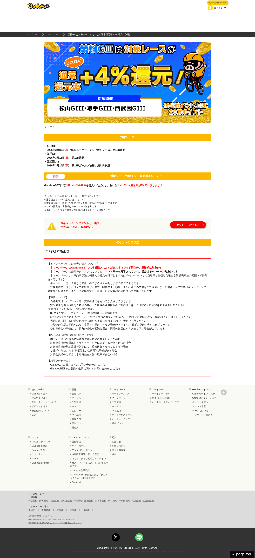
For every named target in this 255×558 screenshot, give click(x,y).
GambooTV (37, 458)
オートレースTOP (121, 393)
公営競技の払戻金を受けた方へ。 (40, 516)
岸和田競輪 (124, 500)
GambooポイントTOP (203, 393)
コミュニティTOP (41, 441)
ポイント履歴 (199, 406)
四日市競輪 (100, 500)
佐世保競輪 (148, 500)
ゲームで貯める (200, 410)
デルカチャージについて (44, 402)
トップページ (33, 34)
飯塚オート (75, 510)
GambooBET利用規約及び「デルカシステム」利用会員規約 (89, 476)
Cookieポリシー (80, 482)
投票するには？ (39, 398)
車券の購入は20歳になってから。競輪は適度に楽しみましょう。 (52, 519)
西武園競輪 (66, 500)
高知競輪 (136, 500)
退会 (114, 454)
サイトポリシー (80, 446)
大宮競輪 (54, 500)
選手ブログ (77, 423)
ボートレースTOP (161, 393)
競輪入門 (76, 419)
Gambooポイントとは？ (204, 398)
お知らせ (116, 441)
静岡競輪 (78, 500)
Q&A (34, 415)
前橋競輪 (43, 500)
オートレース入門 (121, 419)
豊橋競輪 (88, 500)
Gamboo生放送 (39, 446)
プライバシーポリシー (83, 450)
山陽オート (88, 510)
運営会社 (76, 441)
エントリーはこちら (188, 225)
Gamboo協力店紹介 (42, 462)
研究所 (75, 427)
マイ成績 (76, 415)
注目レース (77, 410)
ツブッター (37, 454)
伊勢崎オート (48, 510)
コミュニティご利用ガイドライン (89, 458)
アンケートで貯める (202, 415)
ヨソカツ (76, 406)
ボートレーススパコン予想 (165, 402)
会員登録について (41, 410)
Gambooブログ (39, 450)
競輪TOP (76, 393)
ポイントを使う (200, 402)
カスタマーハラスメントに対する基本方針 (89, 464)
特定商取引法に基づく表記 (85, 454)
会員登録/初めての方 (217, 2)
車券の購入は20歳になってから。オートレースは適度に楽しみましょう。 (55, 523)
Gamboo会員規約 (81, 470)
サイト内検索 (119, 450)
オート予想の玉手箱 (122, 415)
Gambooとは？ (39, 393)
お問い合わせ (119, 446)
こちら (101, 364)
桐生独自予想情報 (161, 398)
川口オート (34, 510)
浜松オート (62, 510)
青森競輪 (32, 500)
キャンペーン (53, 34)
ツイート (49, 126)
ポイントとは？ (39, 406)
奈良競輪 (112, 500)
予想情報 (76, 402)
